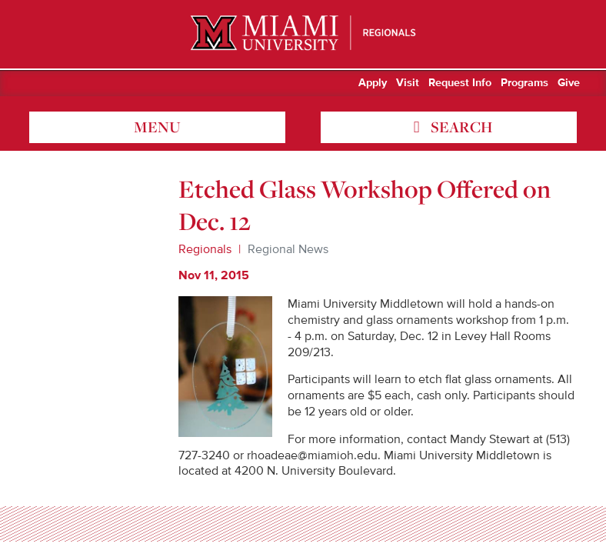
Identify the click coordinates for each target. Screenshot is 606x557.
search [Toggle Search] (460, 127)
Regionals (204, 249)
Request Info (459, 83)
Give (569, 83)
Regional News (288, 249)
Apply (372, 83)
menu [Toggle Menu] (157, 127)
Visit (407, 83)
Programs (524, 83)
